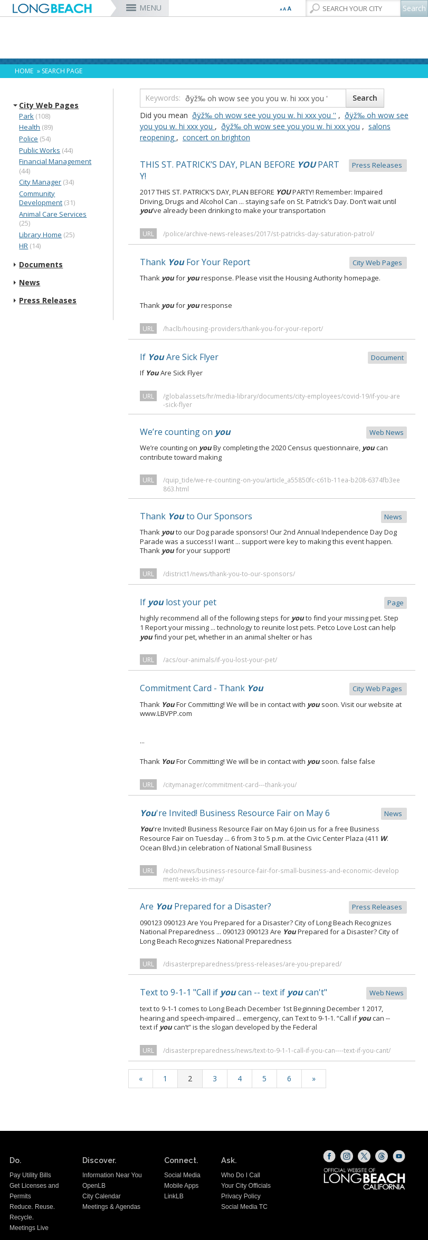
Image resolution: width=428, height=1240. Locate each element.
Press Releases (48, 300)
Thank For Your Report (273, 262)
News (29, 282)
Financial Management (55, 161)
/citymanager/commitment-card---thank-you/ (230, 784)
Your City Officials (246, 1185)
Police (28, 138)
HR (23, 245)
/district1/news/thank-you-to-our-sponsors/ (229, 573)
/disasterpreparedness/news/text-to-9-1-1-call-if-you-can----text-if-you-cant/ (277, 1050)
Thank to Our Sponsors (273, 517)
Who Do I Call (240, 1175)
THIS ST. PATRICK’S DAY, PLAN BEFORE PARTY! (273, 170)
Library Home (40, 234)
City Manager (40, 182)
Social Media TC (244, 1206)
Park (26, 116)
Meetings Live (29, 1228)
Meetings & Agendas (111, 1206)
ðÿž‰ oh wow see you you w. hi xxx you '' (264, 115)
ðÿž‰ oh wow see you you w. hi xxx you (290, 126)
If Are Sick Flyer (273, 357)
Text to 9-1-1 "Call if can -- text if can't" (273, 993)
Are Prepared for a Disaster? (273, 907)
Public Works (39, 150)
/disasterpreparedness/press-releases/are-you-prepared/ (252, 964)
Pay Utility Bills (30, 1175)
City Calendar (101, 1196)
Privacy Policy (241, 1196)
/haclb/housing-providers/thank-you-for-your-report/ (243, 328)
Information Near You (112, 1175)
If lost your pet (273, 602)
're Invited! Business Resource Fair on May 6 (273, 813)
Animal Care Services (53, 214)
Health (29, 127)
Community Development (40, 198)
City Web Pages (49, 105)
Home (24, 70)
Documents (41, 264)
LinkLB (174, 1196)
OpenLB (94, 1185)
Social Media (182, 1175)
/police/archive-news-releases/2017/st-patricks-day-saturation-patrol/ (268, 233)
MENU (150, 8)
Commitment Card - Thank (273, 688)
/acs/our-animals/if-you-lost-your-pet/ (220, 659)
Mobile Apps (181, 1185)
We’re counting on (273, 432)
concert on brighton (216, 137)
